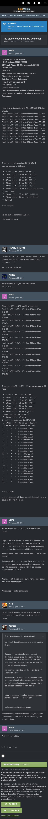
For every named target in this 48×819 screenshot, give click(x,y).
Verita (8, 41)
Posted (16, 54)
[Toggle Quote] (6, 636)
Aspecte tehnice (28, 41)
